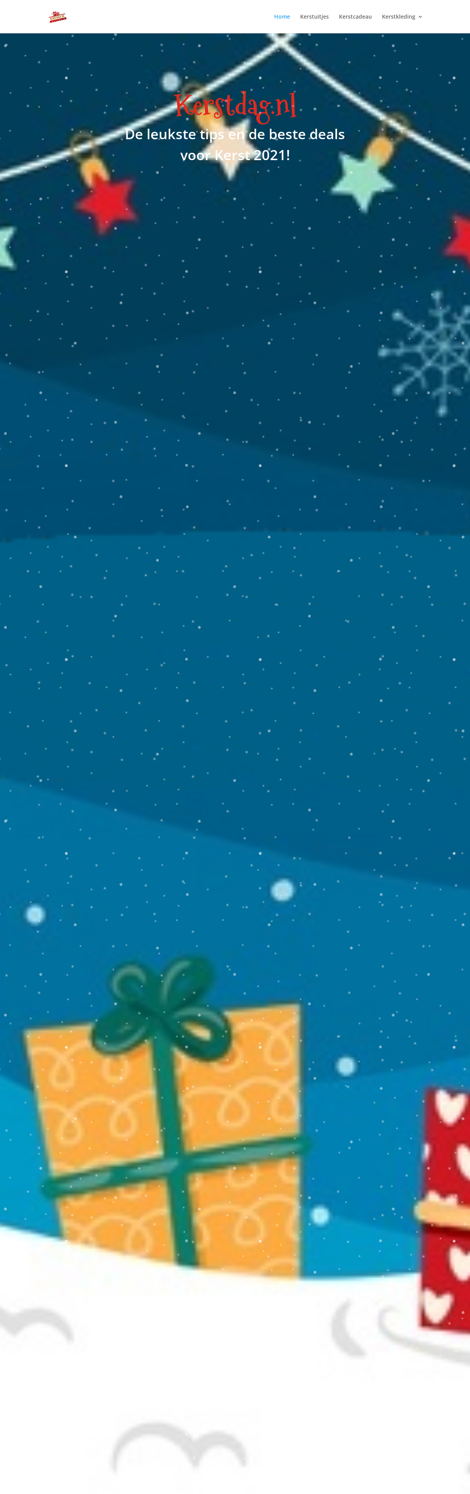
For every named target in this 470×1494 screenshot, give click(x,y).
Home (282, 17)
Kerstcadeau (355, 17)
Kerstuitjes (314, 17)
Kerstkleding (398, 17)
